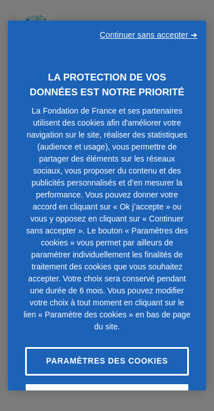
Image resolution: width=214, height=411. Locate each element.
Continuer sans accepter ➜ (148, 34)
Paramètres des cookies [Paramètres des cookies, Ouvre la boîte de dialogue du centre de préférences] (107, 360)
